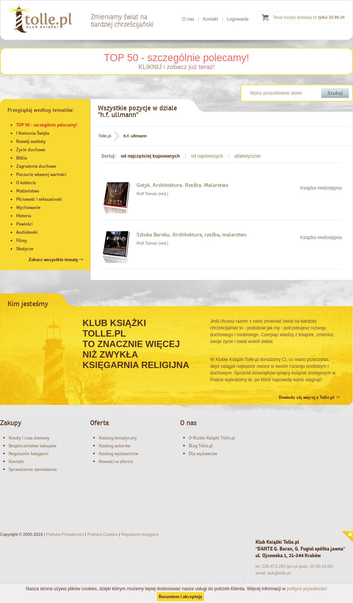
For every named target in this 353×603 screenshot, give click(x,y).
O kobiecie (26, 182)
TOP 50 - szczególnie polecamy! (176, 57)
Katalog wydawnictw (118, 453)
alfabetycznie (247, 156)
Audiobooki (27, 232)
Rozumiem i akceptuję (180, 597)
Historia (23, 216)
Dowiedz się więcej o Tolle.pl (309, 397)
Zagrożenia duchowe (36, 166)
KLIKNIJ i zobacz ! (176, 67)
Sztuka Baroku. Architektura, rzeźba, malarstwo (191, 234)
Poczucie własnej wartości (41, 174)
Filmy (21, 240)
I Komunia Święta (32, 133)
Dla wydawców (203, 453)
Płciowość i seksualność (39, 199)
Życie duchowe (30, 149)
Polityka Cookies (102, 534)
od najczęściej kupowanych (150, 156)
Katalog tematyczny (118, 438)
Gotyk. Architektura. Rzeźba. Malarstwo (182, 185)
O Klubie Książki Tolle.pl (212, 438)
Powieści (24, 224)
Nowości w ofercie (116, 461)
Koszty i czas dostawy (29, 438)
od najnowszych (207, 156)
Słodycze (24, 249)
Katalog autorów (114, 446)
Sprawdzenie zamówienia (33, 469)
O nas (188, 19)
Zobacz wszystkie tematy (56, 260)
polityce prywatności (307, 588)
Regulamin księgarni (28, 453)
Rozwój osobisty (31, 141)
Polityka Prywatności (65, 534)
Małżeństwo (27, 191)
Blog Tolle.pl (201, 446)
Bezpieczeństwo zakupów (32, 446)
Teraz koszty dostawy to (309, 17)
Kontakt (210, 19)
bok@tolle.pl (278, 573)
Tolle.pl (104, 136)
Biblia (21, 158)
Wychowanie (28, 207)
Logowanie (238, 19)
